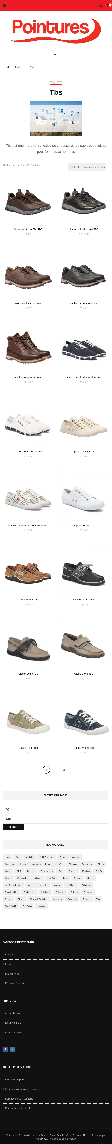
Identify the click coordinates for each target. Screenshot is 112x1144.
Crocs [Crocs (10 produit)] (7, 871)
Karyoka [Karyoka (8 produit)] (77, 878)
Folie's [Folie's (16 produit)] (99, 871)
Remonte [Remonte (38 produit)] (88, 892)
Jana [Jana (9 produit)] (65, 878)
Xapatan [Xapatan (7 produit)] (42, 906)
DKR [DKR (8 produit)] (19, 871)
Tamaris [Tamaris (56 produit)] (86, 899)
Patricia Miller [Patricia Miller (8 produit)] (11, 892)
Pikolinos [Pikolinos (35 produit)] (45, 892)
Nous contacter (13, 1032)
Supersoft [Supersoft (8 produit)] (72, 899)
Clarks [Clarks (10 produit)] (101, 864)
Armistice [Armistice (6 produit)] (29, 857)
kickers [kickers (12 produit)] (90, 878)
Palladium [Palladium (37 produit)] (86, 885)
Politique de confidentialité (19, 1098)
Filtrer (13, 827)
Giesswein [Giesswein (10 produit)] (22, 878)
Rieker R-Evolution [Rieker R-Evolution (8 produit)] (38, 899)
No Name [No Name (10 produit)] (71, 885)
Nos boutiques (13, 1023)
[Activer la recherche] (101, 5)
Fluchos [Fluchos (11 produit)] (86, 871)
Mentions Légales (14, 1079)
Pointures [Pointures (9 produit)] (60, 892)
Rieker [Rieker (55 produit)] (21, 899)
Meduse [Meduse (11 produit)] (57, 885)
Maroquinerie (12, 973)
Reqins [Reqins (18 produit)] (8, 899)
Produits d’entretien (15, 983)
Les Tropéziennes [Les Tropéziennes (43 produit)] (13, 885)
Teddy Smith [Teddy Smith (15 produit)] (10, 906)
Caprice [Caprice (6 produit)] (75, 857)
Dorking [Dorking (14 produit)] (30, 871)
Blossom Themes (82, 1135)
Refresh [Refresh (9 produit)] (74, 892)
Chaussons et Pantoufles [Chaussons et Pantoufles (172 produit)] (80, 864)
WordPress (41, 1138)
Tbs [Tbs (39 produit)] (98, 899)
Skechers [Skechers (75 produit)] (57, 899)
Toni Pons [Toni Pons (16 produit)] (27, 906)
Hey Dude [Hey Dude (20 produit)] (52, 878)
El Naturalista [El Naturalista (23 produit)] (46, 871)
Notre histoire (12, 1013)
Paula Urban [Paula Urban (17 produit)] (29, 892)
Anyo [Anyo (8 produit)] (7, 857)
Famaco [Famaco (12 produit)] (72, 871)
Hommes (10, 964)
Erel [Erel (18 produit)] (60, 871)
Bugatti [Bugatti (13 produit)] (63, 857)
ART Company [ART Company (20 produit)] (46, 857)
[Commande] (89, 167)
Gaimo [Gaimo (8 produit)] (8, 878)
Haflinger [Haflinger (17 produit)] (37, 878)
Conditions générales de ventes (22, 1089)
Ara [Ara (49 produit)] (17, 857)
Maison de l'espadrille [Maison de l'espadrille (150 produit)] (37, 885)
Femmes (10, 954)
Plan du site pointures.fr (18, 1108)
